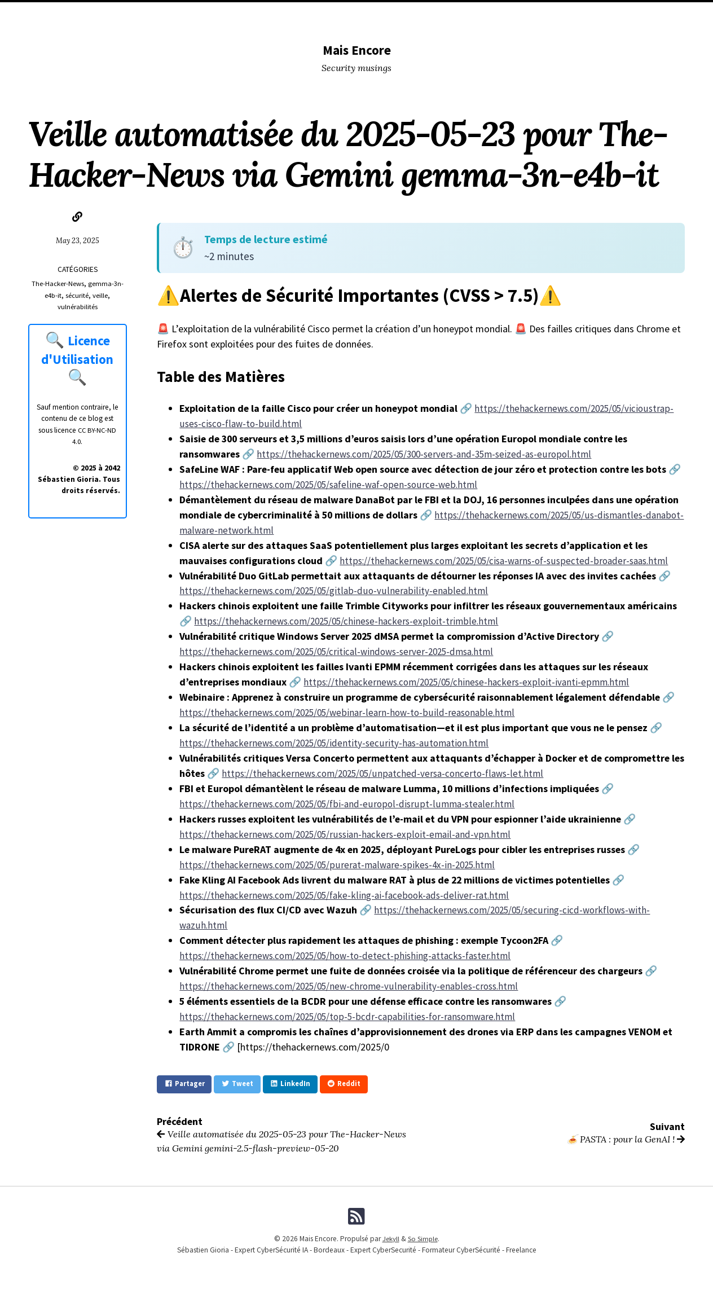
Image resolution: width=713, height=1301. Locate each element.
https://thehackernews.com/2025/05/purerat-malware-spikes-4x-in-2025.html (343, 864)
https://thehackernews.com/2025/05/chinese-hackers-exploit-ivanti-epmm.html (471, 681)
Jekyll (389, 1243)
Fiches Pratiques (606, 14)
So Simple (423, 1243)
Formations (505, 14)
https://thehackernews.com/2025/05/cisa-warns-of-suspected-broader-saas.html (511, 560)
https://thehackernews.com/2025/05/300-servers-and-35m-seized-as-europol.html (431, 453)
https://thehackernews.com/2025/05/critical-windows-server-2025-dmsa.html (343, 651)
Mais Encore (357, 49)
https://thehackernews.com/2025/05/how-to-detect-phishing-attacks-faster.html (351, 955)
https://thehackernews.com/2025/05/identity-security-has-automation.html (339, 742)
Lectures (332, 14)
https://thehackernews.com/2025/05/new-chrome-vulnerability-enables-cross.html (353, 985)
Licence (551, 14)
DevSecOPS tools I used (202, 14)
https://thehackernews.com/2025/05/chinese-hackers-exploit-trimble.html (350, 620)
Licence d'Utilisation (78, 349)
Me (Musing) (410, 14)
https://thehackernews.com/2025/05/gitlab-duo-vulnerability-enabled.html (336, 590)
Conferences (280, 14)
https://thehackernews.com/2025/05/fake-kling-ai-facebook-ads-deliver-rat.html (350, 895)
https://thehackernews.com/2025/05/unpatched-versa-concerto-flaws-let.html (388, 773)
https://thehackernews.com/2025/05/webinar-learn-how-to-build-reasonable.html (351, 712)
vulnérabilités (77, 306)
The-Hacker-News (57, 283)
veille (102, 295)
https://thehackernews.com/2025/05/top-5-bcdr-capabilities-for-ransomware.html (353, 1016)
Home (86, 14)
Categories (128, 14)
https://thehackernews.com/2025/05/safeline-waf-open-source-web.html (333, 484)
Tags (370, 14)
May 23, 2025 (77, 240)
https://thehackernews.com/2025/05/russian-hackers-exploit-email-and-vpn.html (350, 834)
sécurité (77, 295)
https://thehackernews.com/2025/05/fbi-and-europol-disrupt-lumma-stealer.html (351, 803)
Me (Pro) (457, 14)
